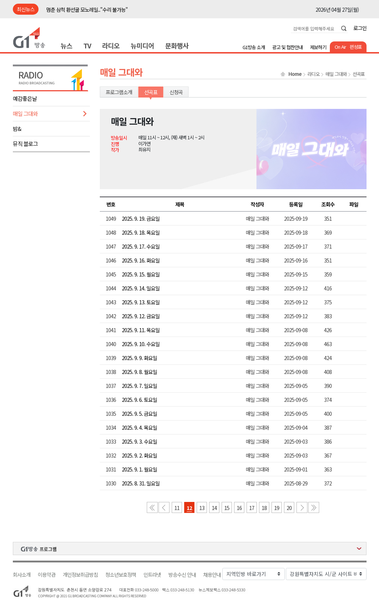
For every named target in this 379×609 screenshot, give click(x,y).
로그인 (360, 28)
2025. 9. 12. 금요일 (141, 316)
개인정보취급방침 (80, 575)
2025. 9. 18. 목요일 (141, 232)
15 (226, 507)
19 (276, 507)
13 (201, 507)
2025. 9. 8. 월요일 (139, 371)
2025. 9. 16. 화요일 (141, 260)
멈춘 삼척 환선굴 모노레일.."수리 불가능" (87, 9)
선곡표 (359, 74)
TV (87, 45)
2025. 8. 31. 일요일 (141, 483)
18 (264, 507)
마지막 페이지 (313, 507)
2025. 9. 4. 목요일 (139, 427)
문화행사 (177, 45)
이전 (164, 507)
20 (289, 507)
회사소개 (21, 575)
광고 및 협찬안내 (287, 47)
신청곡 (176, 92)
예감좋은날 (25, 98)
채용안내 (212, 575)
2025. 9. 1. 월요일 (139, 469)
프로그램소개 (119, 92)
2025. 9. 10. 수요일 (141, 344)
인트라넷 (152, 575)
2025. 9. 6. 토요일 (139, 399)
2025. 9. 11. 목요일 (141, 330)
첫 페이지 (152, 507)
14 (214, 507)
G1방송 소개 (254, 47)
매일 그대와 (25, 113)
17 (251, 507)
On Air (340, 46)
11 (176, 507)
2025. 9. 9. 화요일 (139, 358)
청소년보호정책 (120, 575)
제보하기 (318, 47)
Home (295, 74)
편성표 (356, 46)
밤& (17, 128)
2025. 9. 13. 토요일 (141, 302)
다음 (301, 507)
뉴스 (66, 45)
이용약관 (46, 575)
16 (239, 507)
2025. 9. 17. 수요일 (141, 246)
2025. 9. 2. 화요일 (139, 455)
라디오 (111, 45)
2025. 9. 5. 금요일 (139, 413)
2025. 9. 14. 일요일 (141, 288)
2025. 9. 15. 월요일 (141, 274)
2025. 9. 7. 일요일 (139, 385)
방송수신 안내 (182, 575)
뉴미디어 (142, 45)
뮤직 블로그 (25, 143)
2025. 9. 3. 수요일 (139, 441)
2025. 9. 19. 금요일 (141, 218)
